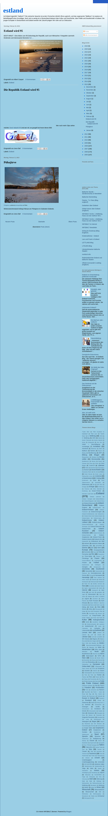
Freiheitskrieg (98, 560)
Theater (84, 751)
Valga (83, 768)
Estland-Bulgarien (89, 501)
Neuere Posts (10, 222)
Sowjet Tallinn (88, 728)
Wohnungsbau (97, 794)
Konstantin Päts (97, 611)
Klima (90, 609)
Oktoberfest (85, 664)
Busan (100, 461)
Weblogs (99, 781)
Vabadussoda (88, 766)
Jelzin (83, 596)
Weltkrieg (85, 785)
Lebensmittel (86, 630)
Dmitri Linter (98, 474)
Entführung (101, 486)
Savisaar (87, 704)
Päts (103, 677)
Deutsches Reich (86, 472)
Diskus (102, 472)
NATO (99, 656)
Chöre (96, 463)
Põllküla (102, 685)
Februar (89, 116)
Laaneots (101, 624)
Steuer (100, 740)
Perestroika (93, 679)
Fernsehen (85, 554)
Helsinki (94, 579)
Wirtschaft (86, 789)
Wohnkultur (85, 794)
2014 (86, 81)
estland (13, 10)
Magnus (94, 639)
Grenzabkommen (96, 573)
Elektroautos (86, 484)
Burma (93, 461)
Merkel (84, 647)
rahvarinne (94, 689)
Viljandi (102, 772)
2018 (86, 70)
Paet (86, 675)
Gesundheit (88, 571)
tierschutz (99, 751)
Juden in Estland (99, 596)
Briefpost (94, 457)
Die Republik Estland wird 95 (21, 89)
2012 (86, 134)
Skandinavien (97, 719)
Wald (83, 781)
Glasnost (84, 573)
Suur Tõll (86, 745)
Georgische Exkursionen (90, 354)
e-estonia (98, 476)
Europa (85, 550)
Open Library (85, 668)
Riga (90, 694)
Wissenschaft (90, 792)
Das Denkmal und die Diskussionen (89, 384)
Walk (90, 781)
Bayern (100, 450)
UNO (85, 764)
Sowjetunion (97, 730)
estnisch (86, 543)
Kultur (84, 620)
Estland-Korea (87, 520)
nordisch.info (86, 254)
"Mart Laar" (94, 433)
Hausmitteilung (96, 338)
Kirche (84, 609)
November (90, 90)
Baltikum (84, 451)
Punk (86, 689)
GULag (91, 575)
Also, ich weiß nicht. (88, 413)
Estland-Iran (101, 514)
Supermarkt (93, 742)
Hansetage (85, 577)
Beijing (84, 453)
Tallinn (101, 745)
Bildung (84, 455)
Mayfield (94, 643)
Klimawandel (98, 609)
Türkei (93, 755)
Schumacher (92, 711)
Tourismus (92, 753)
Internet (84, 590)
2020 (86, 64)
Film (92, 554)
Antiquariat (91, 442)
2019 (86, 66)
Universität (101, 762)
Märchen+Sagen (91, 641)
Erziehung (84, 491)
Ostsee (102, 670)
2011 (86, 137)
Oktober (89, 93)
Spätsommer (85, 734)
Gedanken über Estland (90, 205)
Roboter (84, 696)
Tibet (92, 751)
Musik (97, 651)
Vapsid (99, 768)
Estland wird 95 (13, 30)
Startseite (41, 222)
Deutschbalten (96, 470)
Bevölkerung (92, 453)
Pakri (92, 675)
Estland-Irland (88, 516)
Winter (99, 787)
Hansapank (98, 575)
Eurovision (87, 552)
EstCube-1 (85, 493)
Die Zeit (96, 472)
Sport (96, 734)
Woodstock (85, 796)
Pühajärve (10, 162)
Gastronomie (85, 564)
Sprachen (97, 736)
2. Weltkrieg (85, 438)
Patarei (97, 677)
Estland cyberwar (95, 496)
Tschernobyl (85, 755)
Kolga (83, 611)
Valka (91, 768)
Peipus (86, 679)
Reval (83, 694)
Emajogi (84, 486)
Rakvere (101, 690)
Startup (84, 740)
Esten (92, 493)
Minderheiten (86, 649)
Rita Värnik (98, 694)
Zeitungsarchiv (88, 798)
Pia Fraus (101, 679)
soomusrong (101, 725)
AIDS (93, 438)
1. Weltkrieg (92, 436)
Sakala (93, 702)
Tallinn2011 (89, 747)
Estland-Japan (98, 518)
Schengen (85, 706)
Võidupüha (92, 776)
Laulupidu (97, 628)
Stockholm (85, 742)
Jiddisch (90, 596)
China (90, 463)
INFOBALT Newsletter (89, 227)
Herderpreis (85, 581)
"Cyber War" (85, 431)
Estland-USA (98, 539)
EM (93, 484)
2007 (86, 149)
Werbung (101, 785)
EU (92, 547)
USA (90, 764)
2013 (86, 84)
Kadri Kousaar (93, 600)
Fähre (100, 552)
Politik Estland (92, 683)
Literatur (85, 637)
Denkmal (93, 467)
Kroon (95, 617)
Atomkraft (85, 448)
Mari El (100, 641)
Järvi (100, 594)
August (88, 99)
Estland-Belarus (100, 499)
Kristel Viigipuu (86, 617)
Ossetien (87, 670)
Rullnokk (100, 696)
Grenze (84, 575)
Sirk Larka (85, 719)
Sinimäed (99, 717)
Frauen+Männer (86, 560)
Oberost (100, 660)
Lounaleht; (99, 636)
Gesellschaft (100, 569)
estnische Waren (97, 543)
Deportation (101, 467)
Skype (94, 721)
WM (100, 791)
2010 (86, 140)
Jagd (83, 594)
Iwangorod (95, 590)
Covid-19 (91, 465)
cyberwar (101, 465)
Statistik (92, 740)
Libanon (84, 634)
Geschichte (86, 569)
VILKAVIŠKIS (98, 774)
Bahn (100, 448)
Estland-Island (98, 516)
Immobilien (92, 586)
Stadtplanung (97, 738)
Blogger (96, 455)
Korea (84, 613)
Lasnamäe (85, 628)
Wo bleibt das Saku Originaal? (97, 368)
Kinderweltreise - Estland (90, 236)
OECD (84, 662)
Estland (11, 82)
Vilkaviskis (88, 774)
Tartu (90, 749)
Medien (101, 643)
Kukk (100, 617)
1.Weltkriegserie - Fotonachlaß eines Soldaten (97, 401)
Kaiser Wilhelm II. (95, 603)
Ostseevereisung (99, 672)
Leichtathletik (96, 630)
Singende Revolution (88, 717)
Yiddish (93, 796)
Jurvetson (95, 598)
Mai (87, 107)
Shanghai (99, 713)
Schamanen (98, 704)
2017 (86, 72)
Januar (88, 130)
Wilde (92, 787)
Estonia (84, 547)
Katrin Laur (99, 605)
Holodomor (101, 581)
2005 (86, 155)
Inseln (100, 588)
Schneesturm (85, 708)
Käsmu (92, 605)
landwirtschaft (89, 626)
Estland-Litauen (97, 522)
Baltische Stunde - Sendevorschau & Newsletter (92, 193)
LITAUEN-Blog (87, 246)
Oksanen (100, 662)
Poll (96, 685)
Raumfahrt (87, 692)
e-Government (87, 478)
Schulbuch (97, 709)
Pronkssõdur (100, 687)
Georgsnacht (97, 567)
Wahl (91, 779)
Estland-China (100, 501)
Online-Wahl (86, 666)
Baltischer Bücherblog (89, 197)
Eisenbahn (98, 482)
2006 (86, 152)
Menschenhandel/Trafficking (93, 645)
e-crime (90, 476)
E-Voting (98, 478)
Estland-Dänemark (89, 503)
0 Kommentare (30, 79)
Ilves (83, 586)
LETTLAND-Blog (87, 242)
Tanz (83, 749)
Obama (94, 660)
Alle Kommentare (90, 35)
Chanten (84, 463)
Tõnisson (84, 753)
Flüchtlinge (85, 558)
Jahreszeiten (92, 594)
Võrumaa (84, 779)
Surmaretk (101, 742)
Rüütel (99, 700)
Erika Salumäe (97, 489)
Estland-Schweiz (97, 533)
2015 (86, 78)
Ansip (83, 442)
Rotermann (92, 696)
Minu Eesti (98, 649)
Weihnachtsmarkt (97, 783)
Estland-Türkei (97, 537)
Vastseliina (85, 770)
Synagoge (94, 745)
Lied (92, 634)
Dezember (90, 87)
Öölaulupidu (98, 666)
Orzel (93, 668)
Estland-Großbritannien (88, 514)
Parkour (84, 677)
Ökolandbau (91, 662)
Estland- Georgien (87, 499)
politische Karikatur (87, 685)
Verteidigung (85, 772)
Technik (99, 749)
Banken (92, 451)
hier (30, 38)
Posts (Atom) (45, 227)
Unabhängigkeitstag (88, 762)
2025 (86, 49)
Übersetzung (100, 755)
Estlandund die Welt (97, 541)
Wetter (86, 787)
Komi (89, 611)
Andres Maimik (98, 440)
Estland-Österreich (96, 526)
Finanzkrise (101, 554)
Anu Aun (99, 442)
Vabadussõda (98, 766)
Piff (85, 681)
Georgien (85, 567)
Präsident (88, 687)
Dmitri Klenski (88, 474)
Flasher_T (99, 556)
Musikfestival (86, 653)
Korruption (92, 613)
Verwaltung (94, 772)
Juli (87, 101)
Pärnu (91, 677)
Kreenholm (85, 615)
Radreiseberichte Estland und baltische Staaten (92, 258)
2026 (86, 46)
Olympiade (96, 664)
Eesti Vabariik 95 (15, 128)
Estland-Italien (86, 518)
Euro (99, 547)
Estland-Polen (86, 528)
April (88, 110)
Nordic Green (100, 658)
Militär (100, 647)
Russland (88, 700)
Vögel (83, 776)
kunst (87, 622)
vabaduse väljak (99, 764)
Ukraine (87, 757)
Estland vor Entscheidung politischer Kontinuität (90, 275)
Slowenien (87, 723)
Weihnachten (85, 783)
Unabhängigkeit (87, 760)
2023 (86, 55)
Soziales (84, 732)
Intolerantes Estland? (89, 307)
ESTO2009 (99, 545)
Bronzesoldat (96, 459)
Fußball (96, 562)
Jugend (86, 598)
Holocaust (93, 581)
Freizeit (84, 562)
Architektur (96, 446)
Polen (96, 681)
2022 (86, 58)
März (88, 113)
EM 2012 (99, 484)
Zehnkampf (100, 796)
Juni (87, 104)
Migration (91, 647)
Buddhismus (85, 461)
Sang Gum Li (100, 702)
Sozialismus (97, 732)
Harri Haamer (98, 577)
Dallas (87, 467)
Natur (84, 658)
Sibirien (91, 715)
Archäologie (85, 446)
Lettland (99, 632)
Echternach (85, 480)
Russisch (101, 698)
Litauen (99, 634)
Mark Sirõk (85, 643)
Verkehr (96, 770)
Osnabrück (101, 668)
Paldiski (99, 675)
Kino (98, 607)
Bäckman (93, 448)
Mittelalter (84, 651)
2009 (86, 143)
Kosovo (100, 613)
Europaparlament (99, 550)
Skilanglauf (85, 721)
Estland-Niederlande (87, 524)
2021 (86, 61)
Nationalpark (90, 656)
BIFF (100, 453)
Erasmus (87, 489)
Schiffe (98, 706)
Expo (94, 552)
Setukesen (91, 713)
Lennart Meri (87, 632)
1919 (101, 436)
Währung (99, 779)
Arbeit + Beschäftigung (91, 444)
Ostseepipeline (88, 672)
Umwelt (97, 758)
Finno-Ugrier (88, 556)
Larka (99, 626)
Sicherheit (99, 715)
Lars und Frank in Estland (90, 239)
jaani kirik (91, 592)
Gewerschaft (98, 571)
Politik (102, 681)
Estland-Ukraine (87, 539)
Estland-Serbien (86, 535)
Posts (86, 31)
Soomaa (93, 725)
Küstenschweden (91, 624)
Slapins (102, 721)
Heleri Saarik (85, 579)
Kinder (92, 607)
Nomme (92, 658)
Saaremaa (85, 702)
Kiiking (84, 607)
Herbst (100, 579)
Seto (83, 713)
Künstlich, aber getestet (96, 290)
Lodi (93, 636)
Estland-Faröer (97, 507)
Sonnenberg (85, 725)
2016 (86, 75)
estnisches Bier (87, 545)
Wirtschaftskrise (99, 789)
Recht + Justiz (97, 692)
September (90, 96)
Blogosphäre (85, 457)
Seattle (100, 711)
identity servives (97, 583)
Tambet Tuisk (98, 747)
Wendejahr (93, 785)
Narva (102, 653)
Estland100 (85, 541)
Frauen (97, 558)
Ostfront (95, 670)
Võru (100, 776)
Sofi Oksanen (98, 723)
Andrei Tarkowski (86, 440)
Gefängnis (97, 564)
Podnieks (90, 681)
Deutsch (86, 470)
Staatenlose (85, 738)
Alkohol (100, 438)
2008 (86, 146)
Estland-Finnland (87, 509)
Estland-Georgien (96, 512)
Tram (101, 753)
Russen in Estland (88, 698)
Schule (84, 711)
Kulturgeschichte (98, 620)
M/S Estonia (86, 639)
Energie (91, 486)
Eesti (94, 480)
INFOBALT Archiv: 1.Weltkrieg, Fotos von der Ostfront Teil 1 (92, 215)
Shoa (83, 715)
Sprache (85, 736)
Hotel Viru (87, 583)
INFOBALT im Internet (89, 224)
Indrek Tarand (100, 586)
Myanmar (95, 653)
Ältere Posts (73, 222)
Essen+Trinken (96, 491)
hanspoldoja (19, 205)
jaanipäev (99, 592)
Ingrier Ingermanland (90, 588)
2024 (86, 52)
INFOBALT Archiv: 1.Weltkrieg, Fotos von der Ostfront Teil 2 (92, 220)
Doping (84, 476)
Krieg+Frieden (96, 615)
